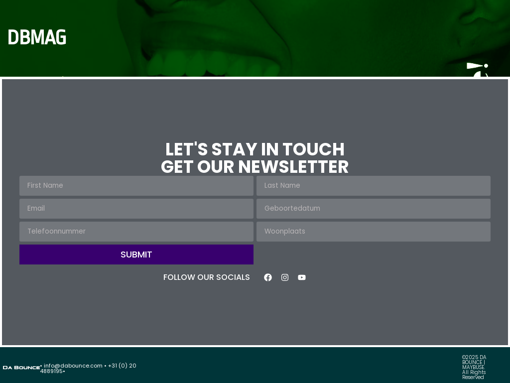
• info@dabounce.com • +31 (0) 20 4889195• (88, 368)
